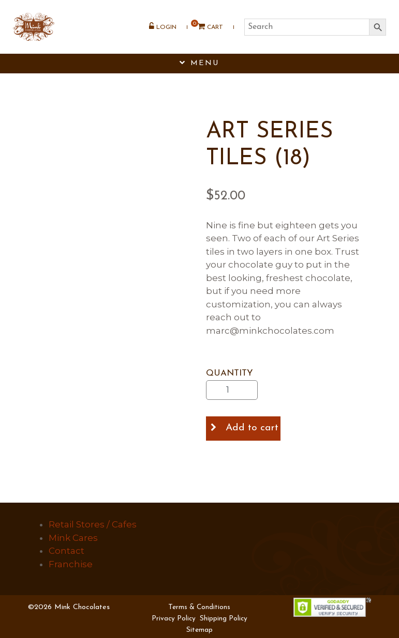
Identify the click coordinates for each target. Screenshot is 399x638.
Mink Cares (73, 538)
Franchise (71, 564)
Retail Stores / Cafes (93, 524)
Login (162, 26)
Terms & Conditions (199, 607)
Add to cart (252, 428)
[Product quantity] (232, 390)
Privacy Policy (174, 618)
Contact (66, 551)
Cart (206, 26)
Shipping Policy (223, 618)
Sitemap (199, 630)
